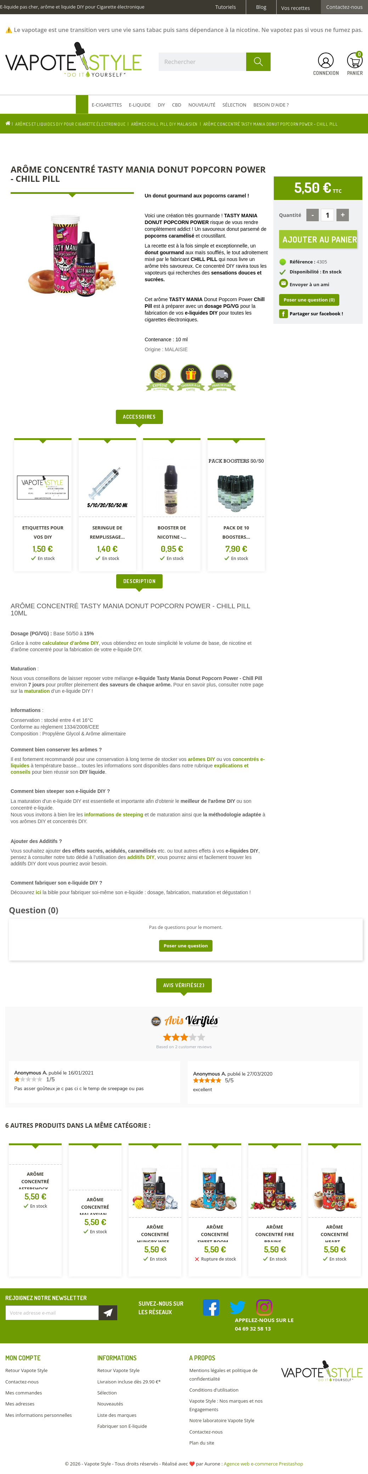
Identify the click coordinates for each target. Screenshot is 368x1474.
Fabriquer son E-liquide (122, 1426)
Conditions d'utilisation (213, 1390)
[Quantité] (327, 215)
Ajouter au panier (320, 240)
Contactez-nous (344, 7)
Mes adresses (19, 1403)
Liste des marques (116, 1415)
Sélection (107, 1392)
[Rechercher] (215, 62)
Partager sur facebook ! (316, 315)
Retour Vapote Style (26, 1370)
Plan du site (201, 1443)
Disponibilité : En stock (316, 273)
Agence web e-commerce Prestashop (263, 1464)
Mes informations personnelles (38, 1415)
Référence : (303, 263)
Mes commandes (23, 1392)
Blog (261, 7)
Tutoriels (225, 7)
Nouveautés (110, 1403)
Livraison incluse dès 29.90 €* (129, 1381)
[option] (43, 506)
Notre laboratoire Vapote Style (221, 1420)
